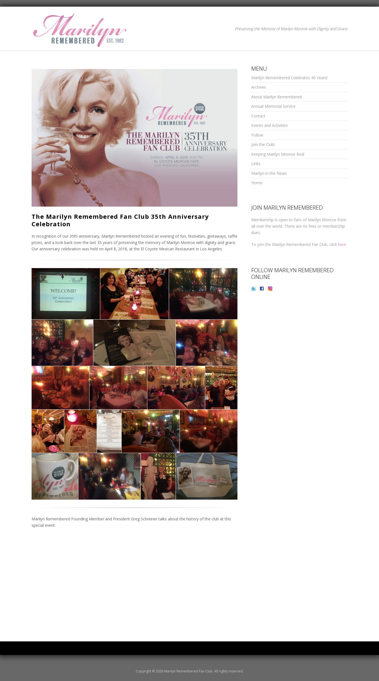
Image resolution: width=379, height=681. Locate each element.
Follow (257, 135)
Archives (258, 87)
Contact (258, 116)
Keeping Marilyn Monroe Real (277, 154)
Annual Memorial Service (273, 106)
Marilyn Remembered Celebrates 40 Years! (289, 77)
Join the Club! (263, 144)
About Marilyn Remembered (276, 96)
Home (256, 182)
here (342, 244)
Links (255, 163)
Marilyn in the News (269, 173)
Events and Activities (269, 125)
